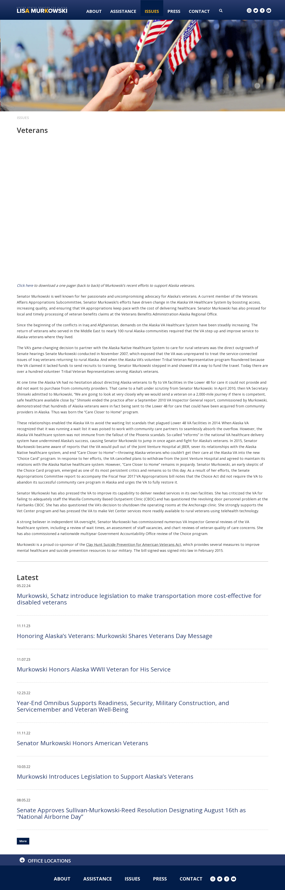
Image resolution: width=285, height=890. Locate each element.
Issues (152, 11)
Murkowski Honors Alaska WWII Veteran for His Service (94, 669)
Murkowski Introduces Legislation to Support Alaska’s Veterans (105, 776)
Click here (25, 285)
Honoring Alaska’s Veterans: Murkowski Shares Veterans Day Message (114, 636)
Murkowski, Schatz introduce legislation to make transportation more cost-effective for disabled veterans (139, 599)
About (94, 11)
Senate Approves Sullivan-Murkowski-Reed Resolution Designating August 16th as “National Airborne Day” (131, 813)
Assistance (123, 11)
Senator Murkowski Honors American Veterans (82, 743)
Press (173, 11)
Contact (199, 11)
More (23, 841)
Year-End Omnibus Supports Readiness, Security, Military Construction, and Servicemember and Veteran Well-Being (123, 706)
